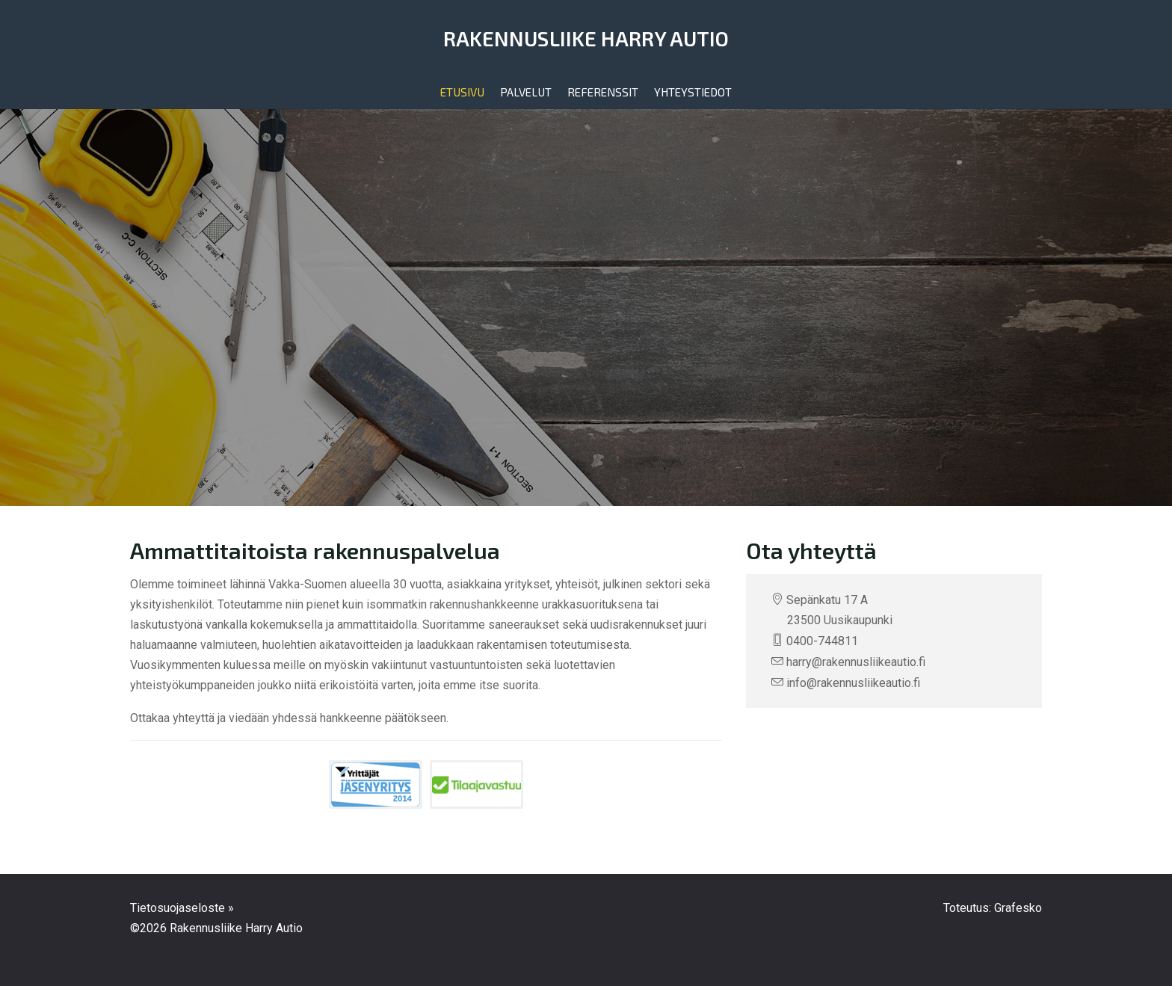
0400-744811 (822, 641)
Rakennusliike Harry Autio (586, 38)
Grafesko (1018, 908)
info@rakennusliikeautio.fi (853, 683)
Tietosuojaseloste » (182, 908)
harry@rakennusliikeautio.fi (855, 662)
